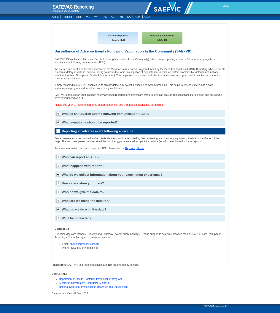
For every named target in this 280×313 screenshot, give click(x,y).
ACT (113, 17)
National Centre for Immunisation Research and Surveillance (93, 287)
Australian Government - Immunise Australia (84, 283)
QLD (147, 17)
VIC (88, 17)
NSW (138, 17)
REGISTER (117, 37)
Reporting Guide (134, 148)
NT (121, 17)
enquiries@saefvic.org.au (84, 244)
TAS (104, 17)
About (55, 17)
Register (67, 17)
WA (96, 17)
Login (226, 5)
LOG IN (162, 37)
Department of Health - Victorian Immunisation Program (90, 279)
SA (129, 17)
